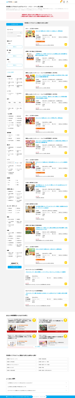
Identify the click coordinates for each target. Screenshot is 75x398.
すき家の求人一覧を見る (40, 197)
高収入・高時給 (10, 109)
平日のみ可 (19, 165)
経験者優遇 (10, 256)
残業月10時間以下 (19, 155)
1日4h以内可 (19, 147)
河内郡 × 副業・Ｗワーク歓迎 (53, 364)
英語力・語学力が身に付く (19, 222)
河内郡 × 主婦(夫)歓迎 (21, 370)
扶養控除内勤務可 (10, 148)
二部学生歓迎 (19, 118)
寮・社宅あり (10, 238)
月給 (20, 102)
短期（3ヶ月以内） (19, 83)
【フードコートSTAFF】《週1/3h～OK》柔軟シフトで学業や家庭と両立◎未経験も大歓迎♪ (51, 97)
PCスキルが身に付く (11, 225)
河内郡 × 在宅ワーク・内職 (53, 361)
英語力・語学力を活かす (10, 253)
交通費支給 (10, 236)
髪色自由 (10, 208)
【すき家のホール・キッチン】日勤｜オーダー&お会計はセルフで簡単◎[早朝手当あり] (51, 185)
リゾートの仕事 (10, 155)
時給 (10, 102)
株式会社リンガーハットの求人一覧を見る (43, 87)
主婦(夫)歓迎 (19, 120)
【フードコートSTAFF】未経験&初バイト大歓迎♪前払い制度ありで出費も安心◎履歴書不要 (51, 141)
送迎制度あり (19, 236)
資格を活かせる (19, 257)
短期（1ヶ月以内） (11, 83)
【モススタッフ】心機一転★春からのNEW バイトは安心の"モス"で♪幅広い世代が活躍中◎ (46, 294)
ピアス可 (18, 210)
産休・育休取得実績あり (19, 245)
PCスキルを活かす (19, 253)
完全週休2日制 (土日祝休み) (11, 173)
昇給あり (18, 238)
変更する (14, 46)
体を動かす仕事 (10, 151)
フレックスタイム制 (19, 170)
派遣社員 (18, 138)
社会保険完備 (10, 242)
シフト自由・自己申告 (10, 170)
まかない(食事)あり (11, 233)
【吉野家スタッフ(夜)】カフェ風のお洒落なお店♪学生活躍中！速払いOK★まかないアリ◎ (51, 228)
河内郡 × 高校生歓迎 (53, 358)
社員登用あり (19, 242)
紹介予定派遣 (10, 140)
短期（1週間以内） (19, 79)
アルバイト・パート (10, 136)
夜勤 (17, 184)
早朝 (9, 180)
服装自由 (10, 210)
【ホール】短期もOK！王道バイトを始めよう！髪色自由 (48, 31)
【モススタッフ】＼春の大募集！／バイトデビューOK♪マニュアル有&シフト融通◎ (46, 272)
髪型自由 (18, 208)
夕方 (17, 182)
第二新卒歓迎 (10, 128)
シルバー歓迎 (10, 122)
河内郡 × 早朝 (53, 367)
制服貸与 (10, 240)
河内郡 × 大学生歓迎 (21, 361)
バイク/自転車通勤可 (11, 222)
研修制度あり (19, 232)
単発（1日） (10, 78)
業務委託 (18, 140)
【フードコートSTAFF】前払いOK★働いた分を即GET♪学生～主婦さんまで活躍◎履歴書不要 (51, 76)
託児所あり (10, 244)
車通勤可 (18, 219)
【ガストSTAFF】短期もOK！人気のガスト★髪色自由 (48, 249)
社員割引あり (19, 240)
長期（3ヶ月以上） (11, 86)
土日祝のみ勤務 (10, 166)
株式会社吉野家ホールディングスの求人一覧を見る (44, 66)
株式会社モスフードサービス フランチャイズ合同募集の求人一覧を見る (38, 284)
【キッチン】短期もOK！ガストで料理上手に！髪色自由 (48, 118)
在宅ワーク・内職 (19, 151)
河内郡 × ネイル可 (21, 367)
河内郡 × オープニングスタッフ (21, 364)
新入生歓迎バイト (19, 94)
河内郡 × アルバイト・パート (21, 358)
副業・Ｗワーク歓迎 (19, 125)
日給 (15, 102)
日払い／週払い (19, 109)
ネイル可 (10, 212)
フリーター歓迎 (10, 125)
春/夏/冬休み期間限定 (19, 86)
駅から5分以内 (11, 219)
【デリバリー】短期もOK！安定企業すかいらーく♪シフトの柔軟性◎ (51, 163)
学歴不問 (10, 120)
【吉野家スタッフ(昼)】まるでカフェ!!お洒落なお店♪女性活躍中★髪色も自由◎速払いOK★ (51, 54)
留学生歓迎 (19, 122)
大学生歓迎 (10, 118)
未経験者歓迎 (10, 116)
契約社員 (10, 138)
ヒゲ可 (18, 212)
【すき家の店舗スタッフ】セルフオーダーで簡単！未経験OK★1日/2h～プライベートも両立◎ (51, 207)
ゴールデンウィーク (10, 94)
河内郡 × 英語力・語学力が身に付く (53, 370)
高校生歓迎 (19, 116)
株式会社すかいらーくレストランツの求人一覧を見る (45, 45)
